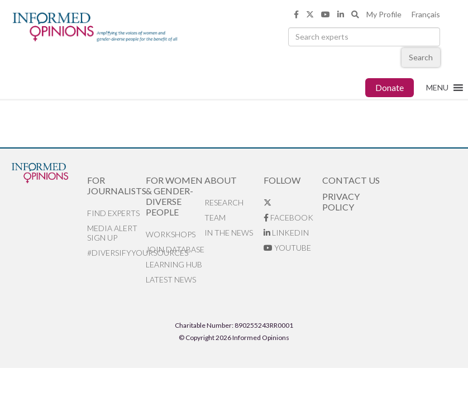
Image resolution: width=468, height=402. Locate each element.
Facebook (288, 217)
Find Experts (113, 213)
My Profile (384, 14)
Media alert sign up (112, 232)
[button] (437, 87)
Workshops (170, 234)
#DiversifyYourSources (116, 252)
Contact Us (351, 180)
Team (215, 217)
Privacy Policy (341, 201)
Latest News (171, 279)
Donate (389, 87)
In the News (228, 232)
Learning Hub (174, 264)
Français (426, 14)
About (220, 180)
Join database (175, 249)
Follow (282, 180)
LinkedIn (286, 232)
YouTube (287, 247)
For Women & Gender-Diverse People (174, 196)
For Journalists (116, 185)
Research (223, 202)
